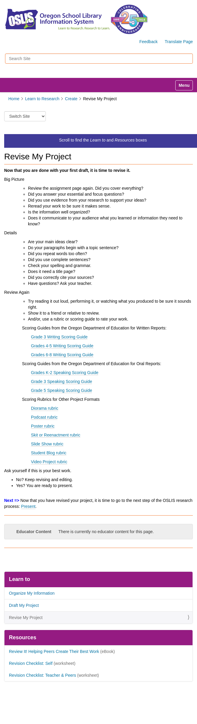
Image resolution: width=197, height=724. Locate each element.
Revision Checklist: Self (30, 663)
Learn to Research (42, 98)
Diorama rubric (44, 408)
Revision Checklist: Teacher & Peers (42, 675)
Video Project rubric (49, 461)
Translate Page (179, 41)
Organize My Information (31, 593)
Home (13, 98)
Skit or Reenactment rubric (55, 435)
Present (28, 506)
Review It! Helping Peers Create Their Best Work (54, 651)
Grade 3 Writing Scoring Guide (59, 336)
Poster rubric (42, 426)
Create (71, 98)
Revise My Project (26, 617)
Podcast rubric (44, 417)
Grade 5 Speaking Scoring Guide (61, 390)
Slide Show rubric (47, 444)
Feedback (148, 41)
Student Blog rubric (48, 452)
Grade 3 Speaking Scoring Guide (61, 381)
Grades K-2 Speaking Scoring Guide (64, 372)
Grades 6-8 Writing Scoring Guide (62, 354)
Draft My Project (24, 605)
